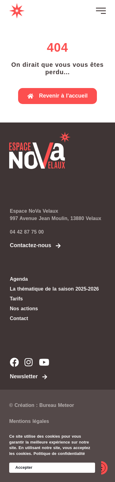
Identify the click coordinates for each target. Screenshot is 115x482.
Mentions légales (29, 421)
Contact (19, 318)
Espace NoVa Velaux (34, 211)
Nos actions (24, 308)
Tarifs (16, 298)
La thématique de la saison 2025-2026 (54, 288)
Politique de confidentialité (59, 453)
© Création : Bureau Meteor (41, 405)
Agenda (19, 279)
